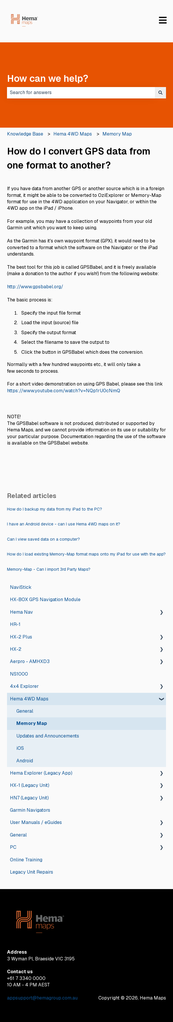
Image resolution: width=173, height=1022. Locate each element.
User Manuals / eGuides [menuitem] (36, 822)
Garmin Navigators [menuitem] (30, 810)
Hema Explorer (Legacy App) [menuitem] (41, 773)
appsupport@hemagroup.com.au (42, 998)
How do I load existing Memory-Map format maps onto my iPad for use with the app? (86, 554)
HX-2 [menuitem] (15, 649)
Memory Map (117, 134)
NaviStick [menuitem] (21, 587)
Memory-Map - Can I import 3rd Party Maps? (48, 569)
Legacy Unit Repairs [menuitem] (31, 872)
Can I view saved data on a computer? (43, 539)
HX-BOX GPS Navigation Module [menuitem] (45, 599)
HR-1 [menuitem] (15, 624)
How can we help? (47, 78)
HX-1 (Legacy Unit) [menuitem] (29, 785)
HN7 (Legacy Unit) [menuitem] (29, 798)
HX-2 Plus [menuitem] (21, 637)
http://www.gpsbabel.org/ (35, 287)
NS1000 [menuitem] (19, 674)
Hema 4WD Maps (72, 134)
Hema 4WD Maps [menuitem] (29, 699)
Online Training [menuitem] (26, 860)
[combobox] (81, 92)
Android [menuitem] (24, 761)
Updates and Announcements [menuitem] (47, 736)
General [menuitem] (24, 711)
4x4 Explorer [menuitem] (24, 686)
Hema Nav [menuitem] (21, 612)
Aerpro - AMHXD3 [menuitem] (30, 661)
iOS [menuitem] (20, 748)
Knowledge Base (25, 134)
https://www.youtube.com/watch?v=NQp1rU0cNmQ (63, 391)
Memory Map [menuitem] (31, 723)
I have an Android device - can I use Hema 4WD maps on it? (63, 524)
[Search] (160, 92)
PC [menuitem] (13, 847)
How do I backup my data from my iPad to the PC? (54, 509)
